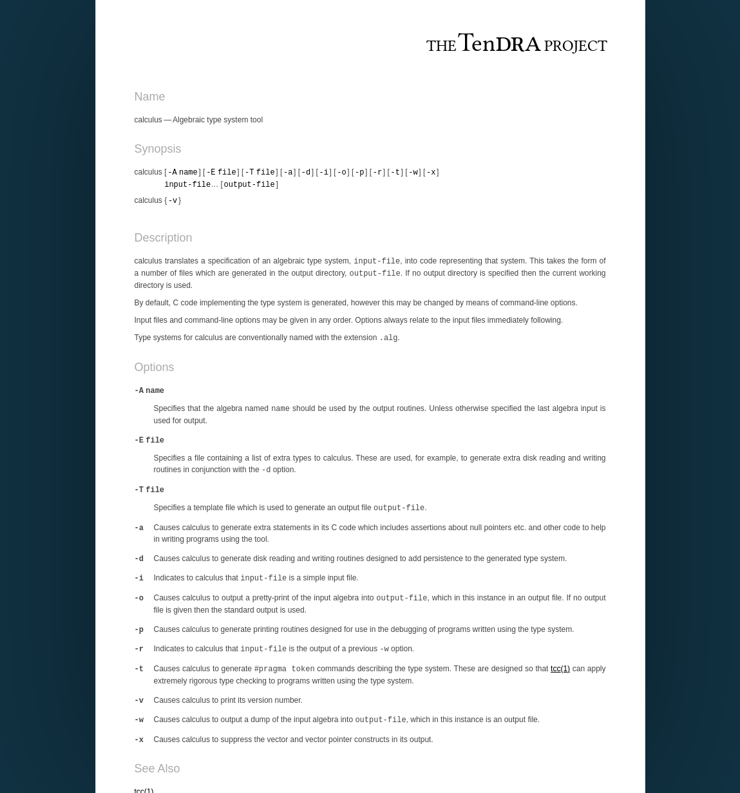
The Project (516, 44)
